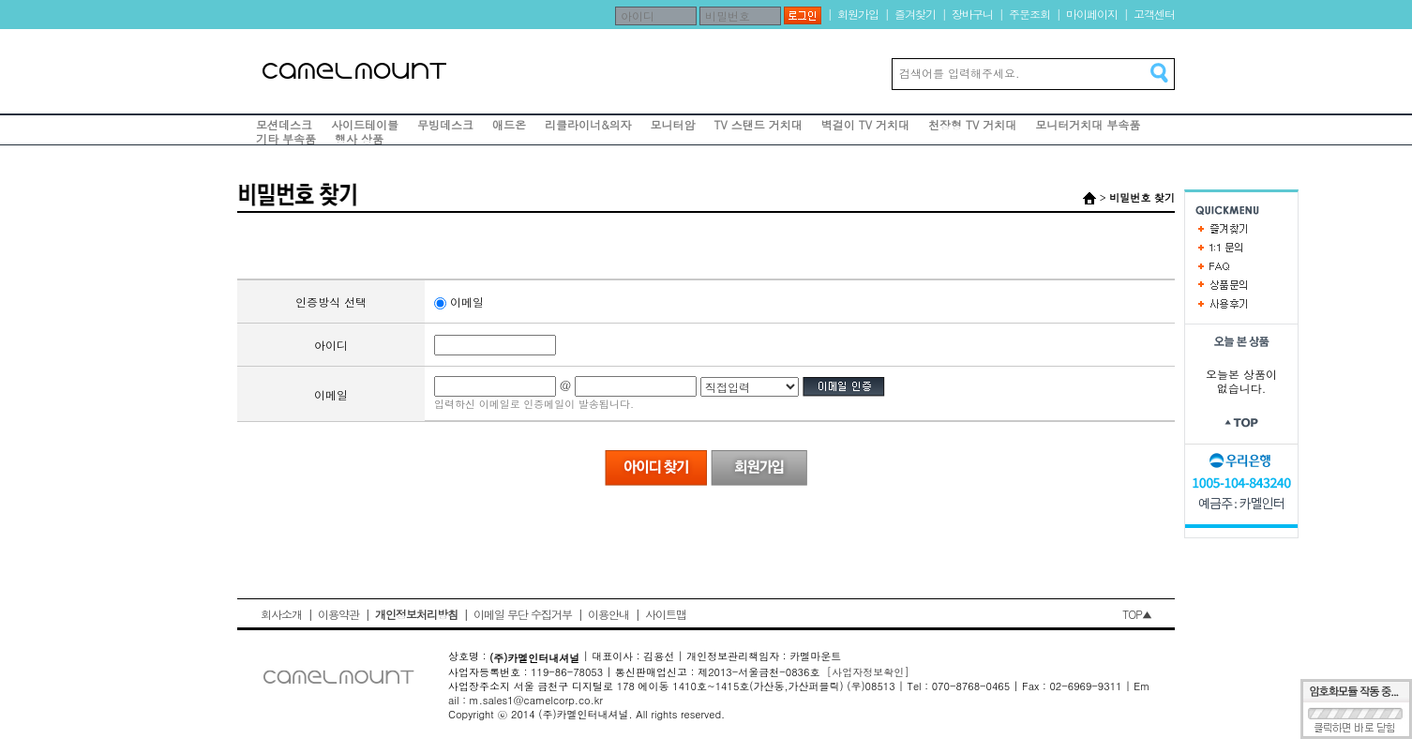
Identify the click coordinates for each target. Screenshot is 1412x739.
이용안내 (608, 614)
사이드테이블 (364, 124)
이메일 (459, 301)
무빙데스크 (445, 124)
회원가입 (858, 14)
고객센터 (1154, 14)
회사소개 (281, 614)
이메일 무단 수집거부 (522, 614)
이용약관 (338, 614)
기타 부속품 (286, 138)
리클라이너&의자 (588, 124)
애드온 (509, 124)
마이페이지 (1092, 14)
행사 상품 (359, 138)
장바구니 (972, 14)
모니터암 (673, 124)
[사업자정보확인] (868, 672)
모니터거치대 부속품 (1087, 124)
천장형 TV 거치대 (972, 124)
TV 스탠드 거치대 (758, 124)
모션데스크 (284, 124)
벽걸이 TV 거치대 (865, 124)
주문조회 (1029, 14)
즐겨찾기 (915, 14)
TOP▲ (1136, 614)
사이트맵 (665, 614)
